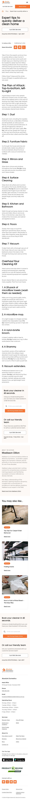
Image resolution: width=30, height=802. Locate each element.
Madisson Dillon (7, 43)
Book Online (22, 6)
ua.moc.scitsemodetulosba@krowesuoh (13, 696)
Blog (7, 11)
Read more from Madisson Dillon (11, 491)
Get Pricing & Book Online (15, 410)
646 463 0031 (5, 691)
